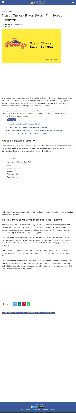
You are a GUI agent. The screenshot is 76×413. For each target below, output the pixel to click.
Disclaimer (45, 409)
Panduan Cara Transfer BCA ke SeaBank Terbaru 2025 (27, 134)
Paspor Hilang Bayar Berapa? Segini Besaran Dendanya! (27, 127)
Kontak (28, 409)
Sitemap (52, 409)
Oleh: (3, 24)
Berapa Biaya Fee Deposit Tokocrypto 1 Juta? (24, 124)
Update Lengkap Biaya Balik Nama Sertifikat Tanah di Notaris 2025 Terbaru (35, 130)
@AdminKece (8, 24)
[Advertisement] (38, 78)
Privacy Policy (36, 409)
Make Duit (42, 404)
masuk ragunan (30, 227)
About (22, 409)
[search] (73, 2)
